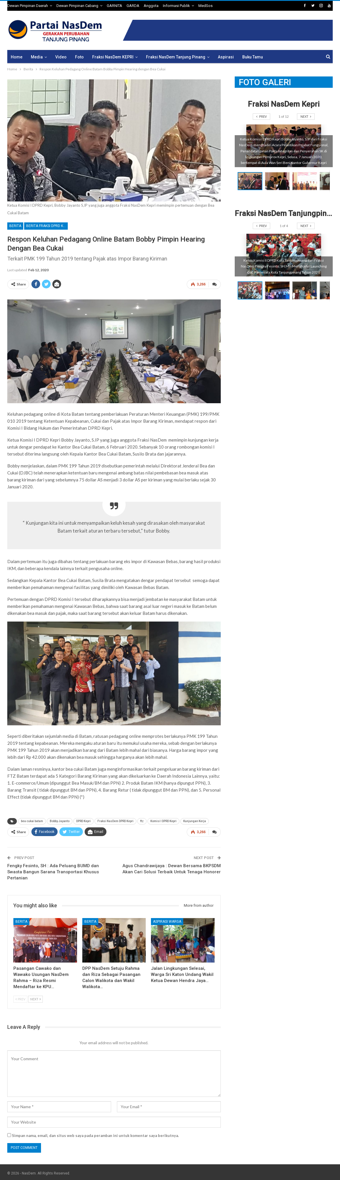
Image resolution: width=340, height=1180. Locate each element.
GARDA (133, 5)
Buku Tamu (252, 57)
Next (35, 997)
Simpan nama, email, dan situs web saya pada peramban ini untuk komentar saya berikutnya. (95, 1133)
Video (61, 57)
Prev (20, 997)
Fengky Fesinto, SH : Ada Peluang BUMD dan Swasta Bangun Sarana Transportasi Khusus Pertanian (53, 869)
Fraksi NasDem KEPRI (112, 57)
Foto (79, 57)
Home (16, 57)
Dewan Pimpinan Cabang (77, 5)
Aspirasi (226, 57)
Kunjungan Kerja (194, 820)
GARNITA (114, 5)
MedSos (205, 5)
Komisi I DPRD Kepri (163, 820)
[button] (278, 181)
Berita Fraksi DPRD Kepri (47, 226)
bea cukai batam (32, 820)
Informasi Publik (176, 5)
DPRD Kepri (83, 820)
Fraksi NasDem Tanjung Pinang (175, 57)
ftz (142, 820)
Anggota (151, 5)
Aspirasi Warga (167, 919)
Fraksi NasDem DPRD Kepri (115, 820)
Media (37, 57)
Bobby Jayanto (60, 820)
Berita (15, 226)
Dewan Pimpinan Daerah (27, 5)
